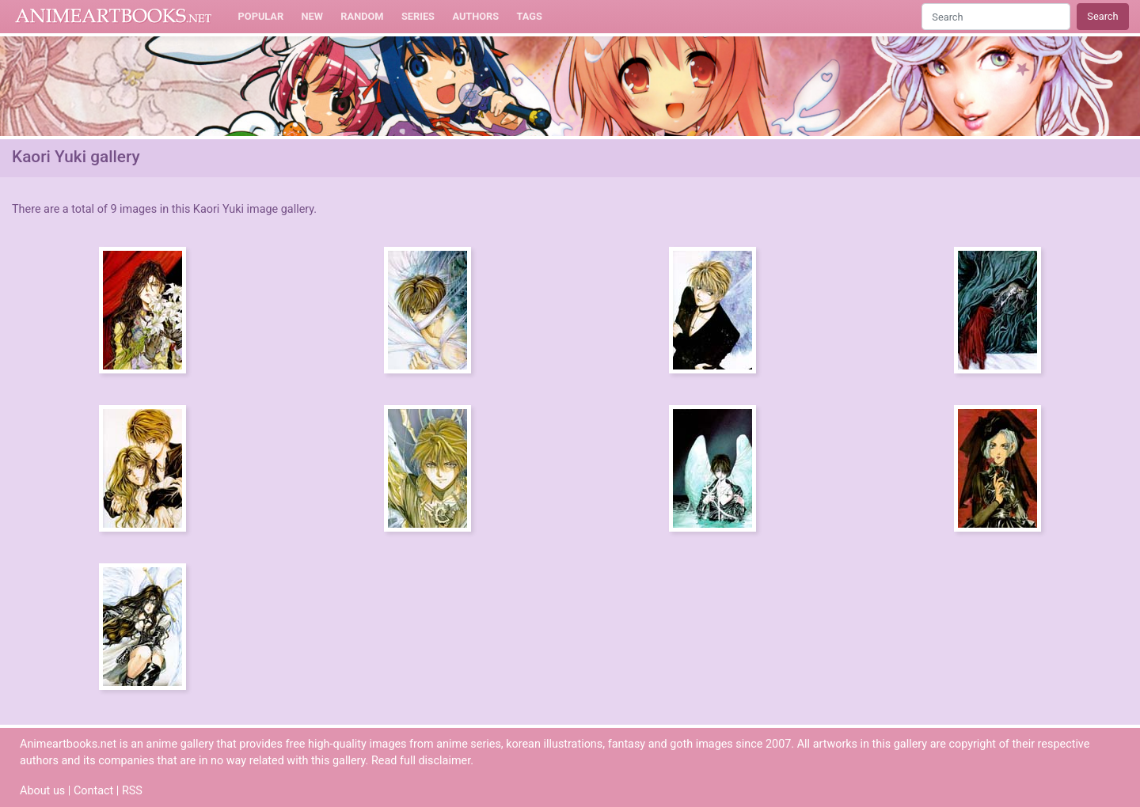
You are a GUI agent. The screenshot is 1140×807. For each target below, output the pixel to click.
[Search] (996, 16)
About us (42, 791)
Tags (529, 16)
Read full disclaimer (420, 760)
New (312, 16)
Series (418, 16)
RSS (132, 791)
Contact (93, 791)
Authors (475, 16)
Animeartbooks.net (113, 16)
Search (1102, 16)
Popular (261, 16)
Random (361, 16)
